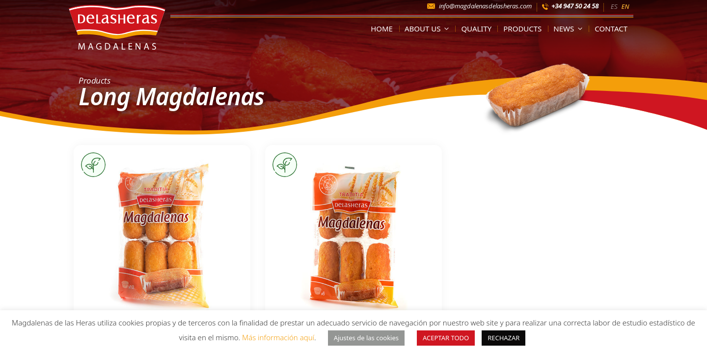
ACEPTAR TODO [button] (446, 337)
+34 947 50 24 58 (574, 5)
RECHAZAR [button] (503, 337)
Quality (476, 28)
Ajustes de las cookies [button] (366, 337)
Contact (611, 28)
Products (522, 28)
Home (382, 28)
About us (429, 28)
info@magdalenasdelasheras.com (485, 5)
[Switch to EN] (625, 6)
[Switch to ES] (614, 6)
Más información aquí (278, 337)
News (569, 28)
